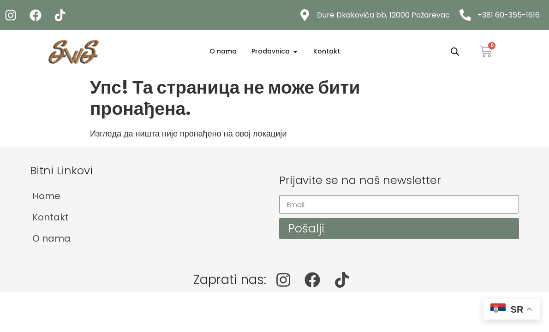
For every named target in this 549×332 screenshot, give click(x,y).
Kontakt (50, 217)
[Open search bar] (454, 51)
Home (46, 196)
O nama (51, 238)
